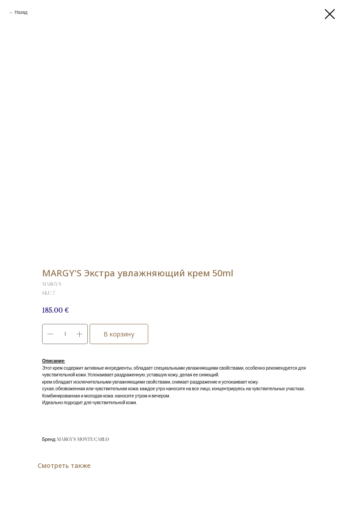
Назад (21, 12)
